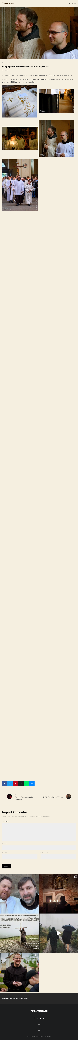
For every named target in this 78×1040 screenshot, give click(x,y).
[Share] (4, 783)
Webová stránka (45, 856)
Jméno (4, 847)
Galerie (6, 63)
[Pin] (15, 783)
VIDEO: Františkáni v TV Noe (52, 796)
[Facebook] (34, 1021)
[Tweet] (10, 783)
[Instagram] (37, 1021)
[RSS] (43, 1021)
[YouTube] (40, 1021)
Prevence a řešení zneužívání (15, 1002)
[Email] (21, 783)
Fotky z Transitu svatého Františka (26, 797)
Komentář (5, 821)
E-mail (4, 856)
